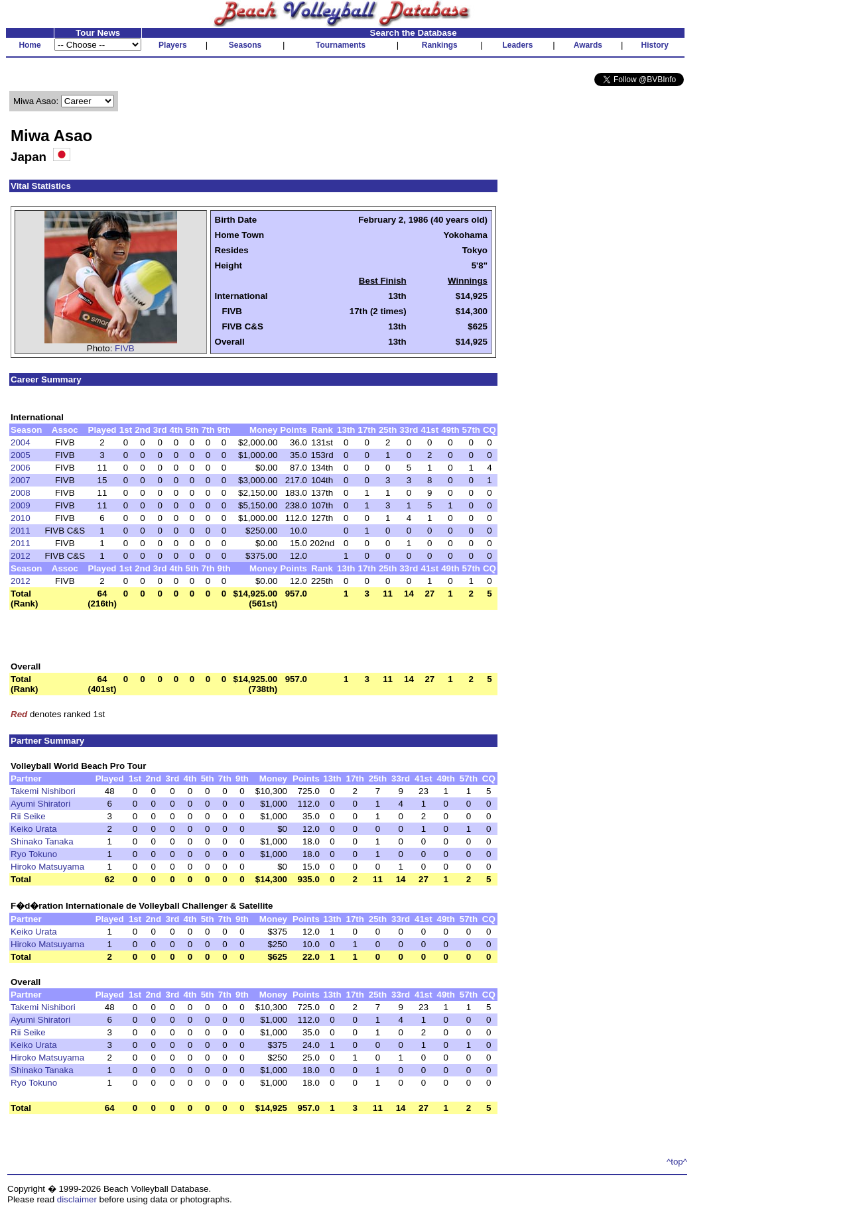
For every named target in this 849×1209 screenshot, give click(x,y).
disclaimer (77, 1199)
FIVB (125, 348)
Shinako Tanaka (42, 841)
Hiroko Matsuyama (47, 867)
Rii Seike (28, 816)
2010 (21, 518)
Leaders (517, 45)
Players (173, 45)
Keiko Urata (34, 829)
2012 (21, 556)
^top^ (677, 1162)
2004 (21, 442)
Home (29, 45)
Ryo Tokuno (34, 854)
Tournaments (340, 45)
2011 (21, 531)
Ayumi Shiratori (40, 804)
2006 (21, 468)
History (655, 45)
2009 (21, 505)
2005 (21, 455)
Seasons (245, 45)
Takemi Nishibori (43, 791)
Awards (588, 45)
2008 (21, 493)
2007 (21, 480)
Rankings (440, 45)
